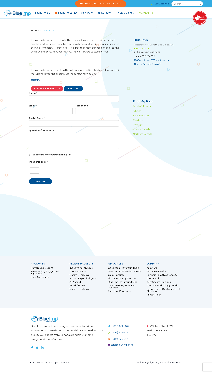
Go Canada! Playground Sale (123, 268)
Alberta (137, 111)
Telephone (82, 105)
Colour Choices (116, 275)
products (42, 13)
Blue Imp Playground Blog (123, 282)
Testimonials (153, 278)
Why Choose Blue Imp (159, 282)
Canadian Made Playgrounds (162, 286)
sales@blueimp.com (120, 345)
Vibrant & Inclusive (79, 275)
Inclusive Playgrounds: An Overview (122, 287)
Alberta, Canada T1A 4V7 (147, 64)
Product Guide (65, 13)
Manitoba (138, 120)
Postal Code (37, 118)
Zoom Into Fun (77, 271)
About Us (152, 268)
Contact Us (145, 13)
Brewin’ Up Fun (77, 286)
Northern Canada (142, 134)
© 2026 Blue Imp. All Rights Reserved (50, 362)
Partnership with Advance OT (163, 275)
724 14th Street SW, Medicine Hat (152, 60)
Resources (106, 13)
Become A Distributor (158, 271)
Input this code (38, 162)
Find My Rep (126, 13)
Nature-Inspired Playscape (83, 278)
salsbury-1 (36, 80)
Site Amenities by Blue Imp (122, 278)
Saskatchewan (141, 115)
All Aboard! (75, 282)
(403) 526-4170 (119, 332)
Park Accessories (40, 277)
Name (33, 93)
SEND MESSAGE (40, 181)
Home (34, 30)
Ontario (137, 125)
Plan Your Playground (120, 291)
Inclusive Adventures (80, 268)
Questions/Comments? (42, 130)
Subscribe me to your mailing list (52, 154)
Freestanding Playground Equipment (45, 272)
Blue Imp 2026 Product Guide (124, 271)
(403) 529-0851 (118, 339)
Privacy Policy (154, 295)
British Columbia (142, 106)
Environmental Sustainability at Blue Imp (163, 290)
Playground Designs (42, 268)
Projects (87, 13)
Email (33, 105)
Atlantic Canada (141, 129)
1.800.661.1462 (160, 3)
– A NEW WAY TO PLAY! (100, 3)
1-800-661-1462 (118, 326)
